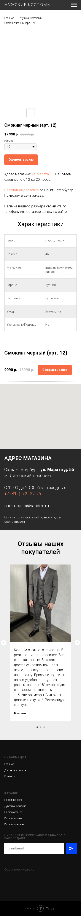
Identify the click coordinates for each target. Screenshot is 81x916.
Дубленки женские (15, 806)
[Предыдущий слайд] (11, 72)
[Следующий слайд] (69, 72)
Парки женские (13, 799)
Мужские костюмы (31, 18)
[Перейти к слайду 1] (37, 727)
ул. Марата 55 (43, 174)
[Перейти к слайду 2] (40, 727)
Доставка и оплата (15, 770)
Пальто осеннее (13, 812)
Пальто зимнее (13, 818)
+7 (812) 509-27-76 (22, 493)
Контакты (10, 776)
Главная (9, 18)
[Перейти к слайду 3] (44, 727)
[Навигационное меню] (74, 5)
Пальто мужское (14, 824)
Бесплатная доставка (21, 190)
